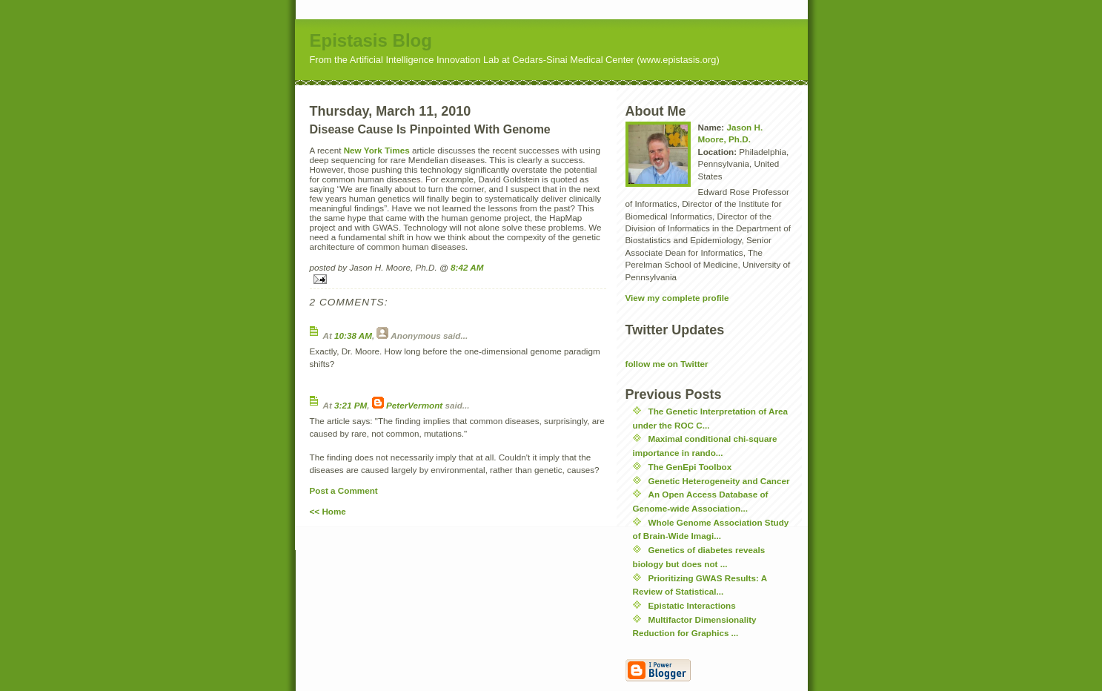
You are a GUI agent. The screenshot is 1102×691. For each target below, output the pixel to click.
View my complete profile (677, 297)
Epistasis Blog (371, 40)
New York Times (377, 150)
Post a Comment (344, 490)
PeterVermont (414, 405)
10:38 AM (353, 335)
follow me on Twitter (666, 363)
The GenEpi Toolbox (690, 467)
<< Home (328, 511)
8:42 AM (467, 267)
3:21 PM (350, 405)
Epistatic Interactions (692, 605)
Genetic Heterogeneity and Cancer (719, 481)
